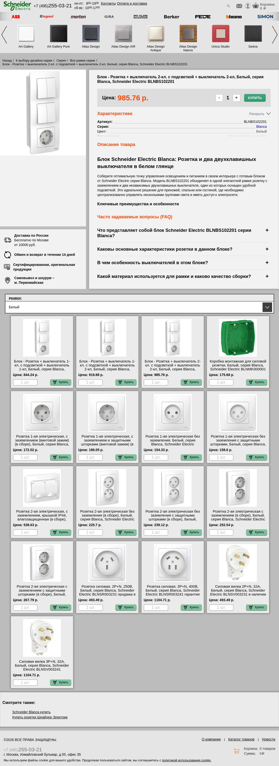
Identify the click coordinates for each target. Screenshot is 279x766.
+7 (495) (53, 6)
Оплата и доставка (132, 3)
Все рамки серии (82, 60)
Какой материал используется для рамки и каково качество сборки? (174, 276)
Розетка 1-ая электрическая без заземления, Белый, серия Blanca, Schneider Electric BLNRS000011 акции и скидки (172, 442)
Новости (268, 739)
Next (275, 35)
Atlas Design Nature (188, 48)
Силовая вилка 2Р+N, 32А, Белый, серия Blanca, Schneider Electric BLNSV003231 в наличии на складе (238, 592)
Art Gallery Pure (58, 46)
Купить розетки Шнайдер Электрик (40, 717)
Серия (61, 60)
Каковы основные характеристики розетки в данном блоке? (164, 249)
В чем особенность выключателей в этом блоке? (152, 262)
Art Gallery (25, 46)
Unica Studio (220, 46)
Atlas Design (91, 46)
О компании (211, 739)
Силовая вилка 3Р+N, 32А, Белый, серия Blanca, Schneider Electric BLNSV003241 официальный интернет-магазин (42, 667)
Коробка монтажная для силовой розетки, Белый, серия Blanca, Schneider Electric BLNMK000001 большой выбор (238, 367)
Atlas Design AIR (123, 46)
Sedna (253, 46)
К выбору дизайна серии (34, 60)
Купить (255, 98)
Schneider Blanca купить (31, 712)
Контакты (108, 3)
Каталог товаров (241, 739)
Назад (7, 60)
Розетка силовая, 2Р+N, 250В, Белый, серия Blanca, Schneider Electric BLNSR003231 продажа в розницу (107, 592)
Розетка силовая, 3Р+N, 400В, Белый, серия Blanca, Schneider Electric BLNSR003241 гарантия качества (173, 592)
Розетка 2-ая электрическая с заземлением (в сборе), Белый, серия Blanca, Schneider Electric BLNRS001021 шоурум (238, 517)
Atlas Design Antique (156, 48)
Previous (4, 35)
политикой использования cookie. (186, 760)
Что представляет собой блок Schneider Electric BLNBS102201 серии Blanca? (174, 233)
